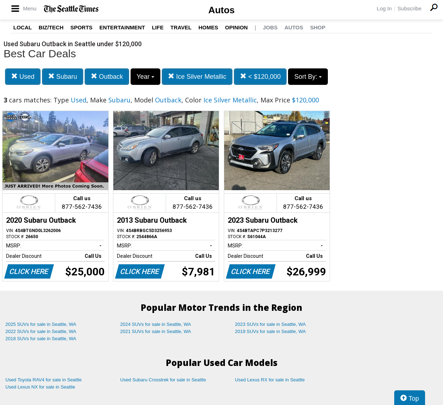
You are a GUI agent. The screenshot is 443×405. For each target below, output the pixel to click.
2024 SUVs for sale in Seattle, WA (155, 324)
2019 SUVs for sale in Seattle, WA (270, 331)
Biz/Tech (51, 27)
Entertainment (122, 27)
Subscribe (409, 8)
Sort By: (308, 76)
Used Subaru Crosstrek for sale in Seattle (163, 379)
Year (145, 76)
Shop (317, 27)
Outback (107, 76)
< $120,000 (260, 76)
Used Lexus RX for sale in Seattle (270, 379)
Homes (208, 27)
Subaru (62, 76)
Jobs (270, 27)
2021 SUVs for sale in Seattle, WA (155, 331)
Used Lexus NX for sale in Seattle (40, 387)
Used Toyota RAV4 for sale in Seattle (43, 379)
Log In (384, 8)
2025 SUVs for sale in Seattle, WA (40, 324)
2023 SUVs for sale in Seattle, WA (270, 324)
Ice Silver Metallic (197, 76)
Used (22, 76)
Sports (81, 27)
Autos (221, 10)
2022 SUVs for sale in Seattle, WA (40, 331)
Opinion (236, 27)
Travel (181, 27)
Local (22, 27)
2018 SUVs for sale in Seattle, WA (40, 338)
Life (158, 27)
